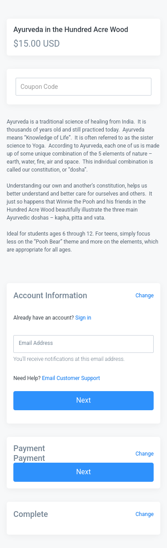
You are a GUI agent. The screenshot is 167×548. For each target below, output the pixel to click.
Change (144, 295)
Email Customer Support (71, 378)
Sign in (83, 318)
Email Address (36, 343)
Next (83, 400)
